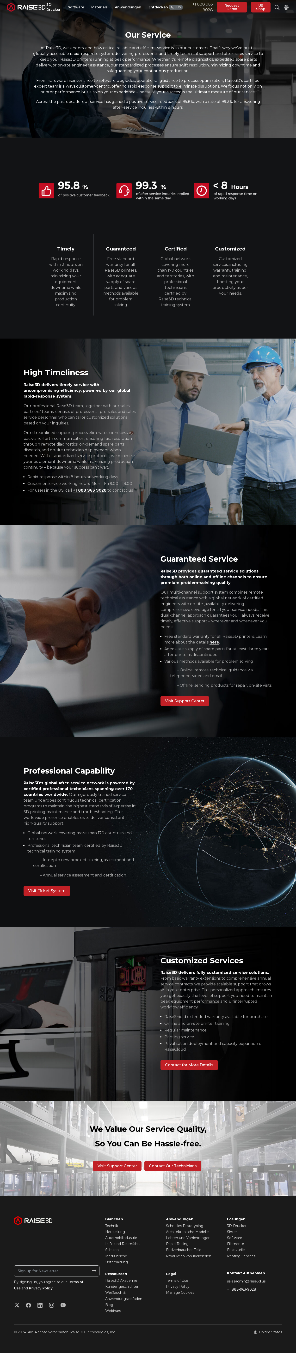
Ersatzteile (236, 1250)
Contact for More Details (189, 1065)
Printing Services (241, 1256)
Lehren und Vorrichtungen (188, 1238)
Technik (111, 1226)
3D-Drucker (237, 1226)
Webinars (113, 1311)
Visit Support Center (184, 701)
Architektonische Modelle (187, 1232)
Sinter (232, 1232)
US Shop (260, 7)
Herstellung (115, 1232)
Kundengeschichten (122, 1286)
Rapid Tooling (177, 1244)
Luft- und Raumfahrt (122, 1244)
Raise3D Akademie (121, 1280)
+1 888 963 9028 (191, 7)
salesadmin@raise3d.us (246, 1281)
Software (234, 1238)
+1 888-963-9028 (241, 1289)
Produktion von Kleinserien (188, 1256)
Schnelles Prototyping (184, 1226)
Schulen (112, 1250)
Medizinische (116, 1256)
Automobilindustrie (121, 1238)
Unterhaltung (116, 1262)
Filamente (235, 1244)
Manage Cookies (180, 1292)
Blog (109, 1305)
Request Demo (231, 7)
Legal (171, 1274)
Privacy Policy (41, 1288)
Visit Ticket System (47, 890)
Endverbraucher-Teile (183, 1250)
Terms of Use (177, 1280)
